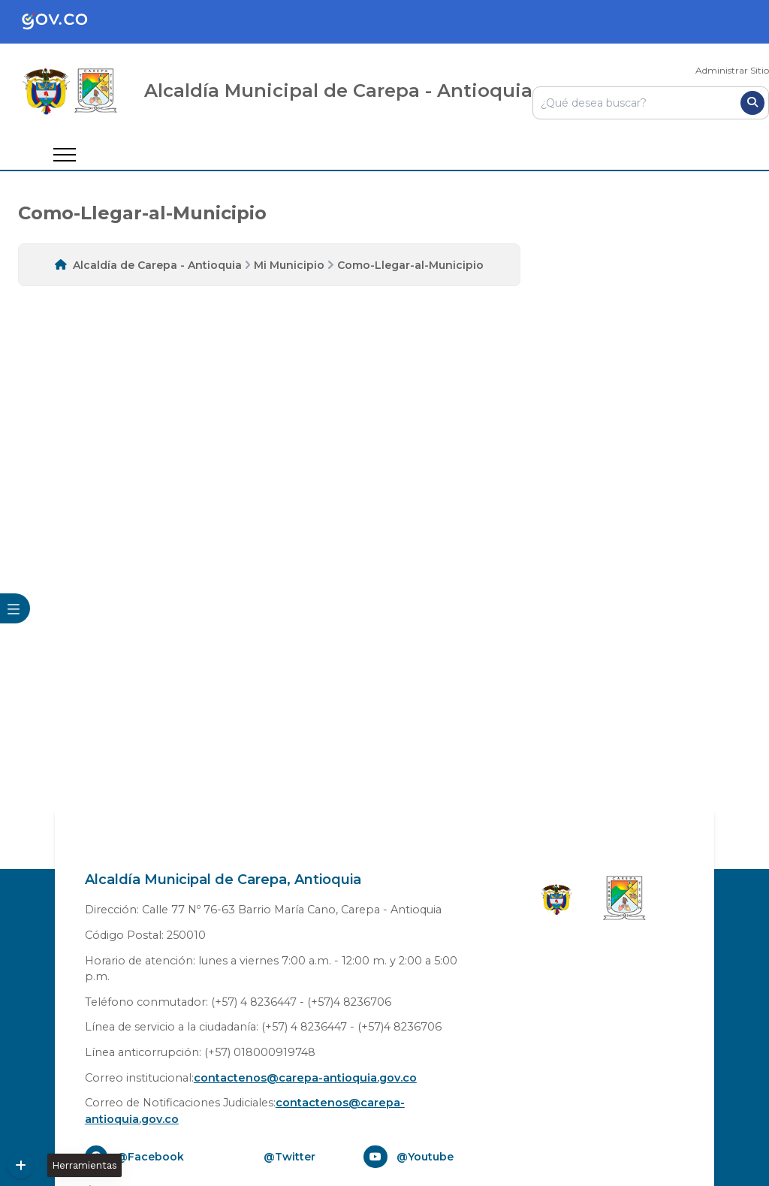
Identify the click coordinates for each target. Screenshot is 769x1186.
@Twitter (289, 1156)
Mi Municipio (289, 265)
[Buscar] (752, 103)
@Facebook (150, 1156)
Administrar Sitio (732, 70)
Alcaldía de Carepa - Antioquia (157, 265)
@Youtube (425, 1156)
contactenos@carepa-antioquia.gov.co (305, 1078)
